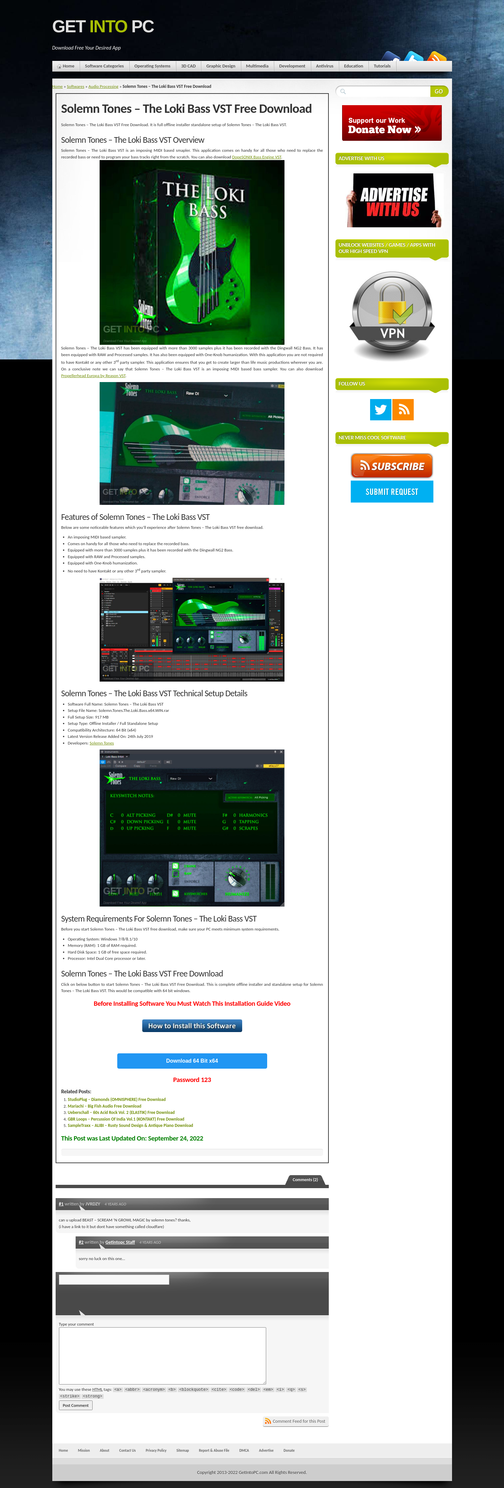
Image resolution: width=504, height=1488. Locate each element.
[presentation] (104, 1298)
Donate (288, 1450)
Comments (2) (305, 1179)
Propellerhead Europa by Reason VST (93, 375)
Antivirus (324, 66)
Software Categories (104, 66)
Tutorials (382, 66)
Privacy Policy (156, 1450)
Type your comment (76, 1324)
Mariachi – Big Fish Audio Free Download (105, 1106)
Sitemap (183, 1450)
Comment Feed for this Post (299, 1421)
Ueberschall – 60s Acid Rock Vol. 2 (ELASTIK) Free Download (121, 1112)
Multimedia (257, 66)
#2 (81, 1242)
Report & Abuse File (214, 1450)
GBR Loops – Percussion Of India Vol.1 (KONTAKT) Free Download (126, 1119)
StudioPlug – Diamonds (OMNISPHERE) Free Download (117, 1099)
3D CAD (188, 66)
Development (292, 66)
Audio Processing (104, 86)
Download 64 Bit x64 (192, 1061)
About (104, 1450)
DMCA (244, 1450)
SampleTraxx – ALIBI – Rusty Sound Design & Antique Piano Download (130, 1125)
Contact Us (127, 1450)
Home (69, 66)
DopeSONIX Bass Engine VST (256, 156)
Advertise (266, 1450)
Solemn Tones (102, 743)
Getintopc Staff (120, 1242)
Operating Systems (153, 66)
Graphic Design (220, 66)
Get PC (103, 26)
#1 (61, 1204)
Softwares (75, 86)
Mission (84, 1450)
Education (353, 66)
